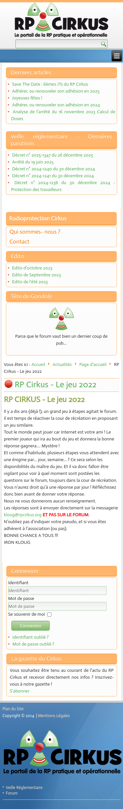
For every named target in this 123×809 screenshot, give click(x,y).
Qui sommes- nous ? (35, 231)
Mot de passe (21, 598)
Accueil (38, 364)
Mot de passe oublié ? (33, 644)
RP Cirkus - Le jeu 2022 (55, 384)
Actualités (62, 364)
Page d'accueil (93, 364)
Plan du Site (13, 708)
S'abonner (20, 691)
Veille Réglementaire (24, 787)
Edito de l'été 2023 (30, 282)
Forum (12, 793)
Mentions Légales (54, 715)
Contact (20, 241)
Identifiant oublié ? (30, 637)
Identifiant (18, 582)
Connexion (30, 625)
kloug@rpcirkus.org (23, 515)
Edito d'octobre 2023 (32, 268)
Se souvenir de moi (26, 614)
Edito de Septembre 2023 (36, 275)
